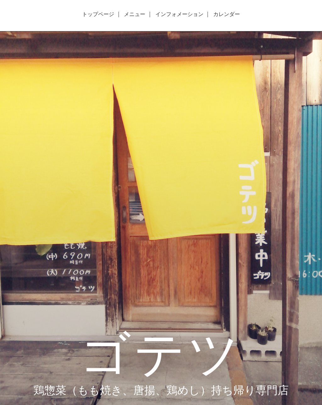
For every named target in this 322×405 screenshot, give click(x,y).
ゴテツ (161, 352)
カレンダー (226, 14)
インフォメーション (179, 14)
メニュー (134, 14)
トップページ (98, 14)
